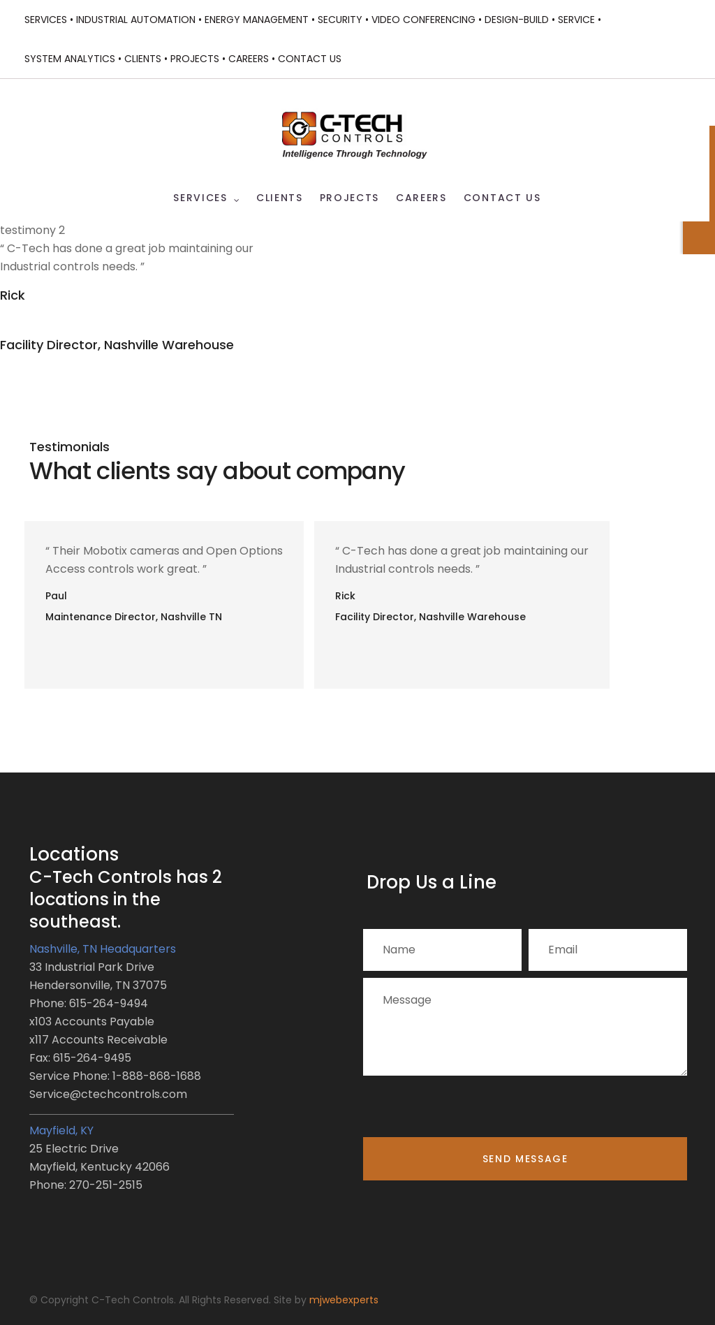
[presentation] (469, 1110)
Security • (343, 20)
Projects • (198, 59)
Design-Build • (520, 20)
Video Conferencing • (426, 20)
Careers (421, 198)
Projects (349, 198)
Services (200, 198)
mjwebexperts (343, 1300)
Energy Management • (260, 20)
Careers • (251, 59)
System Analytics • (72, 59)
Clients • (146, 59)
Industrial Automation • (139, 20)
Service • (579, 20)
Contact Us (309, 59)
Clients (279, 198)
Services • (48, 20)
